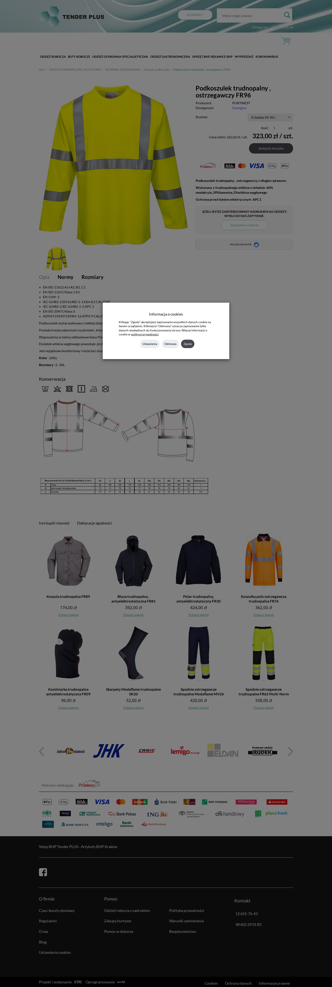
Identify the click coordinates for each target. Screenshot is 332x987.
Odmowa (170, 344)
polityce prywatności (145, 334)
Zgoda (188, 344)
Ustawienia (149, 344)
